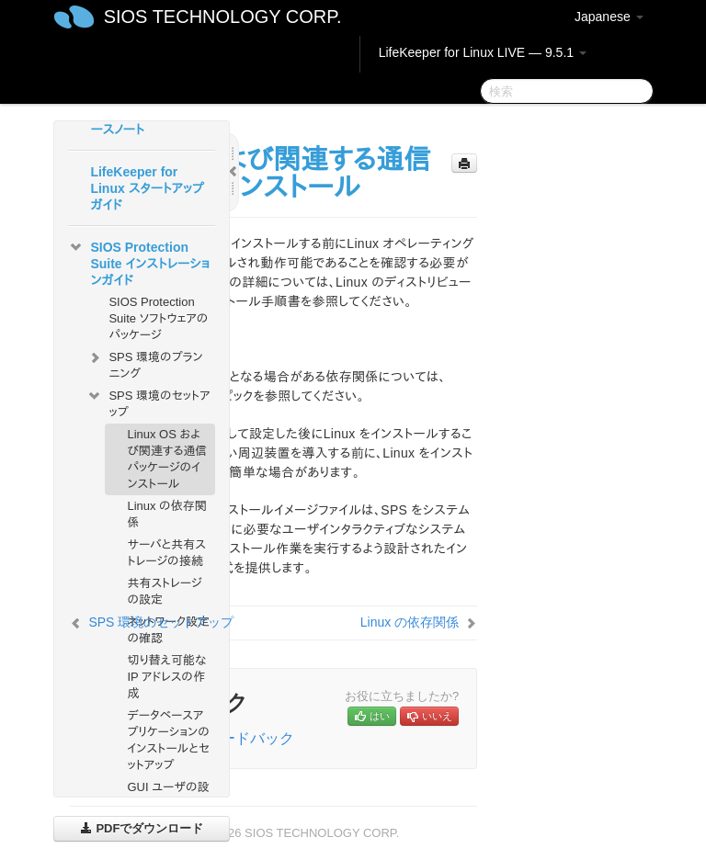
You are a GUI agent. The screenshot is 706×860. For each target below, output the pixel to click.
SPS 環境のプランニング (144, 363)
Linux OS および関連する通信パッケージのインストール (167, 459)
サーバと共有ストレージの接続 (166, 553)
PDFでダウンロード (142, 828)
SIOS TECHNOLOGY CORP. (223, 16)
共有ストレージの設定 (164, 591)
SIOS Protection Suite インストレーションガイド (139, 262)
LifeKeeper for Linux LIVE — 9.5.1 (482, 52)
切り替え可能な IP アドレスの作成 (166, 676)
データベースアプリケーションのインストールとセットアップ (168, 740)
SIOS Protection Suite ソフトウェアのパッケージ (158, 318)
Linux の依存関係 (166, 514)
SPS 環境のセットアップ (148, 402)
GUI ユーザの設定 (168, 795)
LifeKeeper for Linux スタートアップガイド (146, 188)
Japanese (609, 16)
